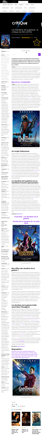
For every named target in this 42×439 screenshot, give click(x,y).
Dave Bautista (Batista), (28, 351)
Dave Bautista (36, 170)
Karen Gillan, (31, 354)
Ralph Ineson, (18, 356)
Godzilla (13, 324)
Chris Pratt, (7, 55)
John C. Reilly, (4, 59)
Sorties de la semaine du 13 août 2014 (26, 222)
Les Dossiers (4, 11)
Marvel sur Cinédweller (21, 82)
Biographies (21, 4)
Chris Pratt (17, 338)
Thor (27, 331)
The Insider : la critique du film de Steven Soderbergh (36, 431)
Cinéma (27, 4)
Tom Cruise (22, 324)
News (16, 4)
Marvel (19, 332)
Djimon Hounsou (25, 357)
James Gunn (29, 98)
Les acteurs (18, 11)
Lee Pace (7, 79)
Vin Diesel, (7, 61)
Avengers (22, 334)
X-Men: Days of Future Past (28, 316)
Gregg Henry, (7, 73)
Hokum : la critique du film (25, 431)
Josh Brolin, (6, 70)
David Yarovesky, (24, 354)
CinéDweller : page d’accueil (7, 4)
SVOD (12, 7)
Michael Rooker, (30, 356)
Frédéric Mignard (21, 346)
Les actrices (24, 11)
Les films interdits (32, 7)
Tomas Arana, (17, 354)
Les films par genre (18, 7)
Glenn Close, (3, 62)
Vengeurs (33, 197)
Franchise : (26, 218)
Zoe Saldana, (7, 58)
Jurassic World (21, 341)
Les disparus (11, 11)
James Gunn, (3, 75)
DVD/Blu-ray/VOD (5, 7)
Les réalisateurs (32, 11)
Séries (25, 7)
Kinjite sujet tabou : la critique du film (15, 431)
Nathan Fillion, (18, 357)
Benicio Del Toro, (25, 352)
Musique (32, 4)
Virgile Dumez (20, 213)
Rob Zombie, (4, 72)
